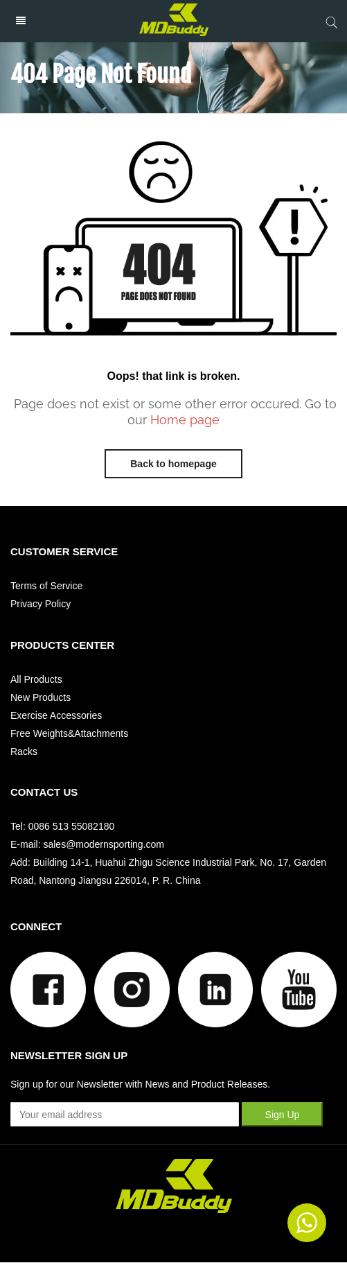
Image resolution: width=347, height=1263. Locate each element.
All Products (36, 679)
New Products (40, 697)
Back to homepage (173, 463)
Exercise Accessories (56, 715)
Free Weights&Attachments (69, 733)
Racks (23, 751)
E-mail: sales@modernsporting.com (87, 844)
